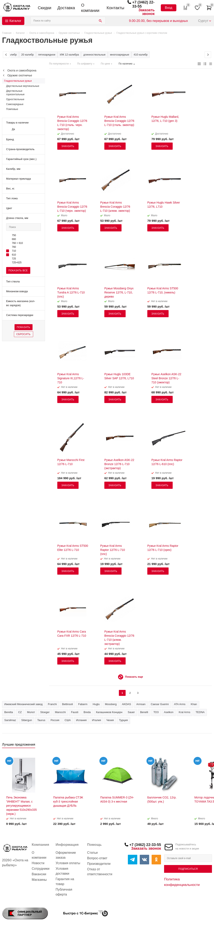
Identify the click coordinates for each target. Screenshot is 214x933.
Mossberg (111, 704)
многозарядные (119, 54)
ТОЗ (156, 712)
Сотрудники (41, 868)
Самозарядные (14, 104)
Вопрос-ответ (97, 858)
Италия (96, 720)
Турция (123, 720)
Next (209, 746)
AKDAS (126, 704)
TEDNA (200, 712)
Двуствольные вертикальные (22, 86)
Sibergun (26, 720)
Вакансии (39, 874)
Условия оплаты (68, 863)
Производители (99, 863)
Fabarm (82, 704)
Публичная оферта (64, 892)
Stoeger (45, 712)
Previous (202, 746)
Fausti (74, 712)
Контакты (115, 8)
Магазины (39, 879)
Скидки (44, 8)
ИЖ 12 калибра (69, 54)
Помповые (12, 109)
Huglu (96, 704)
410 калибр (141, 54)
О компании (90, 8)
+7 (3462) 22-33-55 (145, 845)
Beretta (8, 712)
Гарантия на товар (65, 881)
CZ (20, 712)
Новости (38, 863)
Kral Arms (184, 712)
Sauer (131, 712)
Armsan (140, 704)
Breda (87, 712)
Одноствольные (15, 99)
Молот (31, 712)
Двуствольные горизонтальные (15, 92)
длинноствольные (94, 54)
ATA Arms (179, 704)
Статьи (92, 852)
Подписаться (188, 868)
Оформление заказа (66, 855)
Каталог (15, 21)
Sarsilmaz (10, 720)
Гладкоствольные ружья (18, 80)
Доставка (66, 8)
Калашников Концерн (109, 712)
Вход (168, 7)
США (68, 720)
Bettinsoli (67, 704)
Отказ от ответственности (99, 871)
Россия (55, 720)
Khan (194, 704)
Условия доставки (62, 871)
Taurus (41, 720)
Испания (81, 720)
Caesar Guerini (160, 704)
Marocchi (60, 712)
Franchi (52, 704)
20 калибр (27, 54)
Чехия (110, 720)
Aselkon (168, 712)
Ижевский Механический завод (23, 704)
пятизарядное (46, 54)
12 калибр (10, 54)
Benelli (144, 712)
